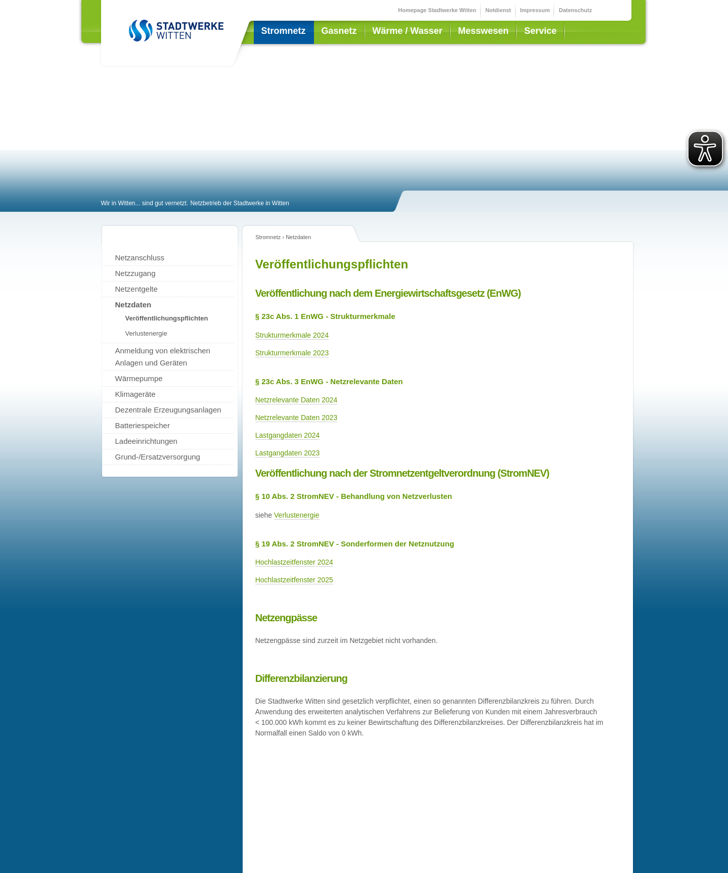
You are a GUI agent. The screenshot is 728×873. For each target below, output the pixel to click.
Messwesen (483, 31)
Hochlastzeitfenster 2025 (294, 580)
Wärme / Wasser (407, 31)
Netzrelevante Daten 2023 (296, 417)
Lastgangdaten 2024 (287, 435)
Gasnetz (339, 31)
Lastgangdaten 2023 (287, 453)
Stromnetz (283, 31)
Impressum (535, 10)
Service (540, 31)
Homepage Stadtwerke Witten (437, 10)
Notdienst (498, 10)
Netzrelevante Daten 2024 (296, 400)
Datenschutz (575, 10)
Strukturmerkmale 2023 (292, 353)
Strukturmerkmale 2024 (292, 335)
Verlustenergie (297, 515)
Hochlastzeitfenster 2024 (294, 562)
